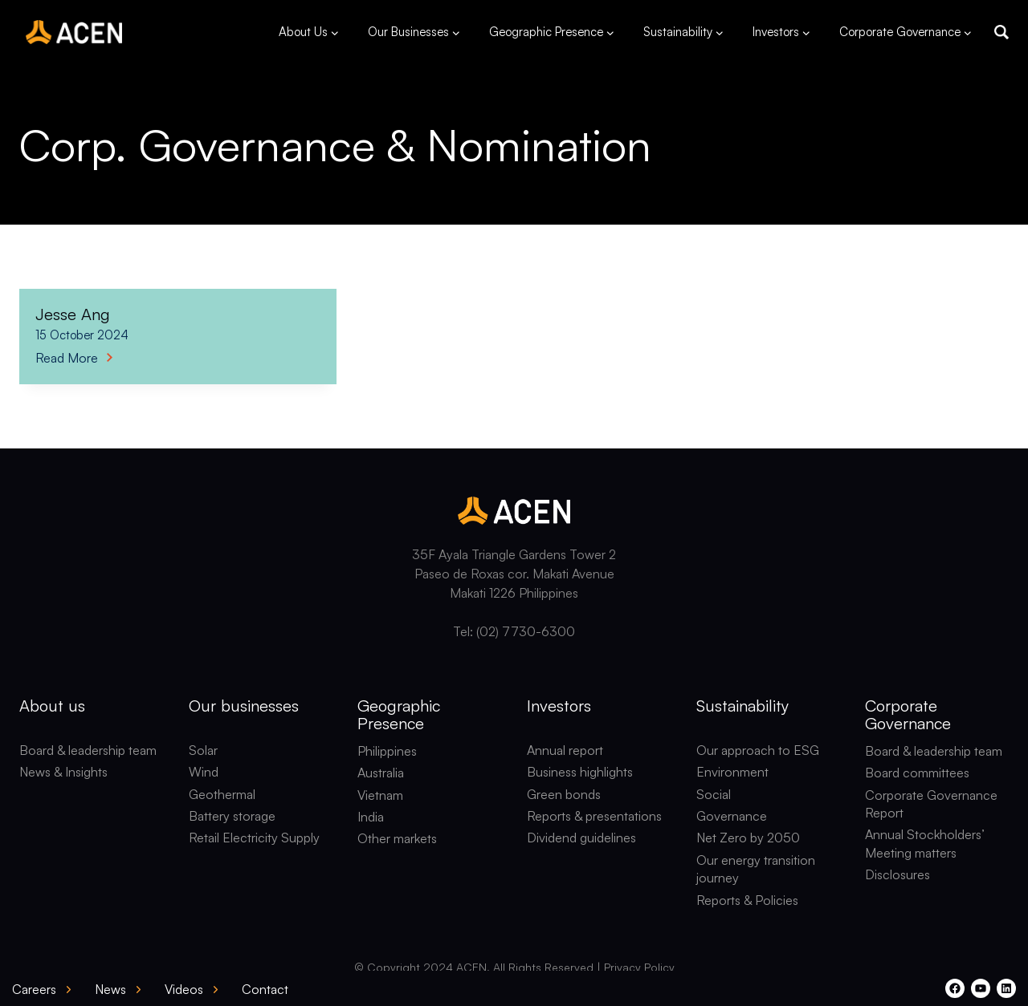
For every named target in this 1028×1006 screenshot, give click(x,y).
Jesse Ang (72, 314)
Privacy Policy (639, 967)
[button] (1001, 32)
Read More (73, 358)
